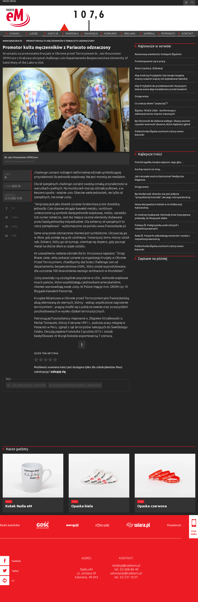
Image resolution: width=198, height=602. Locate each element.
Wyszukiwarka (192, 3)
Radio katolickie (10, 525)
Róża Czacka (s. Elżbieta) (149, 68)
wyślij (14, 235)
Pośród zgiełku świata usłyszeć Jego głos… (159, 162)
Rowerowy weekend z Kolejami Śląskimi (158, 54)
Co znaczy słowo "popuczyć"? (151, 103)
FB (13, 208)
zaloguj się (58, 371)
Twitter (15, 217)
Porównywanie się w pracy (150, 61)
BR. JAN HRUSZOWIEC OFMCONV (26, 385)
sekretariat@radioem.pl (126, 573)
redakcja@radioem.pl (126, 565)
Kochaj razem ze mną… (148, 169)
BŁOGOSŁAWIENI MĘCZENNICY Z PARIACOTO (75, 385)
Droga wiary (142, 96)
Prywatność (174, 525)
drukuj (14, 226)
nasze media (9, 1)
